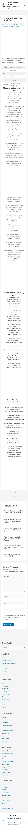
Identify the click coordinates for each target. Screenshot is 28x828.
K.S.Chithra (5, 790)
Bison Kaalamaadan (7, 660)
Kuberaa (4, 671)
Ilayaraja (4, 717)
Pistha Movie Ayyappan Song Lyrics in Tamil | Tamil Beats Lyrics (13, 529)
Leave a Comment (6, 23)
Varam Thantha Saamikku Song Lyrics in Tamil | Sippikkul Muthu (14, 547)
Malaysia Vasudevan (7, 753)
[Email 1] (13, 815)
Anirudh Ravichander (7, 730)
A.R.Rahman (5, 722)
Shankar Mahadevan (7, 761)
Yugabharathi (5, 694)
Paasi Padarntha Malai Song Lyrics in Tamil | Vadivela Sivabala (13, 521)
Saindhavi (4, 806)
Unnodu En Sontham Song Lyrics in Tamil (12, 555)
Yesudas (4, 756)
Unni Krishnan (22, 25)
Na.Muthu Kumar (6, 689)
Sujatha (4, 798)
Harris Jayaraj (5, 738)
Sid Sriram (4, 769)
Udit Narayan (5, 764)
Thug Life (4, 668)
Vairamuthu (5, 26)
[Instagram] (17, 815)
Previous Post (14, 493)
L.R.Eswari (4, 787)
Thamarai (4, 691)
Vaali (3, 683)
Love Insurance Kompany (8, 663)
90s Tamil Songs (20, 23)
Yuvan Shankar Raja (7, 725)
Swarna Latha (5, 792)
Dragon (4, 674)
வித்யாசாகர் (13, 76)
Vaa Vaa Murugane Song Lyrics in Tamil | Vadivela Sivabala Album (14, 512)
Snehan (4, 707)
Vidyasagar (11, 26)
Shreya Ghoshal (6, 800)
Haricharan (5, 775)
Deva (3, 720)
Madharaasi (5, 666)
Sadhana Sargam (6, 25)
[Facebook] (10, 815)
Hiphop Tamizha (6, 733)
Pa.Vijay (4, 705)
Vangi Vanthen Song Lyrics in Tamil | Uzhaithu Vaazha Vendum (13, 538)
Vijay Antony (5, 741)
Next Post (14, 497)
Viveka (3, 697)
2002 (14, 23)
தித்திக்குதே (13, 70)
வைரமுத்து (13, 80)
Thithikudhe (14, 25)
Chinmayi (4, 803)
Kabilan (4, 702)
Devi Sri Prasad (6, 736)
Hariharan (4, 759)
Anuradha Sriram (6, 795)
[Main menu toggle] (25, 5)
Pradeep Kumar (6, 772)
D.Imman (4, 728)
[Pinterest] (15, 815)
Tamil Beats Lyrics (12, 818)
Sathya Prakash (6, 767)
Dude (3, 658)
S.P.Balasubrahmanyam (8, 751)
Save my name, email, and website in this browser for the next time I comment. (14, 617)
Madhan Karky (5, 699)
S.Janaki (4, 784)
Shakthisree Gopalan (7, 808)
